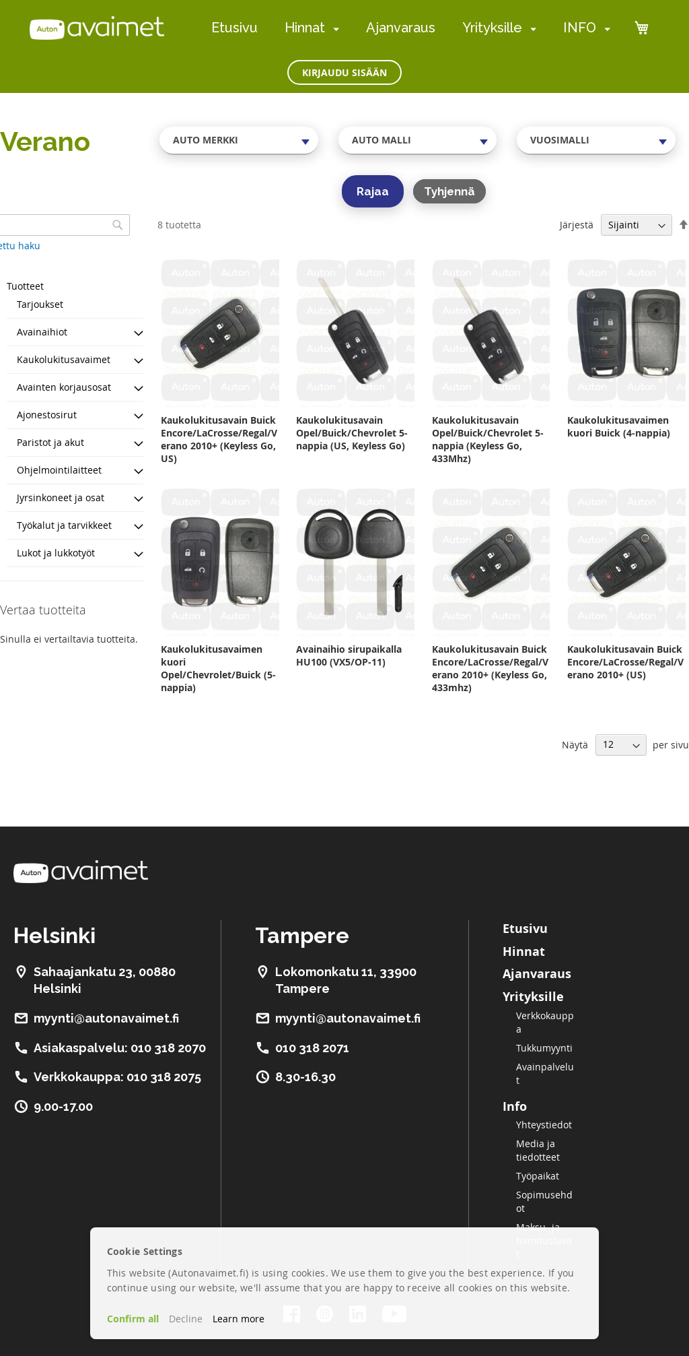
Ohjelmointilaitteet (59, 469)
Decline (186, 1318)
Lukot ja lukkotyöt (56, 552)
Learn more (238, 1318)
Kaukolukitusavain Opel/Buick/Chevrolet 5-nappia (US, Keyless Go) (352, 433)
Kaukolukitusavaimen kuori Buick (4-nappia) (618, 426)
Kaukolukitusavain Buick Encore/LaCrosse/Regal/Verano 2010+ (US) (625, 662)
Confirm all (133, 1318)
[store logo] (97, 27)
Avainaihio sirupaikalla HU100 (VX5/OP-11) (349, 655)
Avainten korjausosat (64, 387)
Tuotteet (25, 286)
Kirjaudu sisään (344, 72)
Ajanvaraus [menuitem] (400, 28)
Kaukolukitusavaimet (63, 359)
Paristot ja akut (50, 442)
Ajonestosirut (47, 414)
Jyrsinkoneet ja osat (60, 497)
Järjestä (576, 224)
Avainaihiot (42, 331)
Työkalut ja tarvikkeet (64, 525)
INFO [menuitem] (579, 28)
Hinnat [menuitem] (305, 28)
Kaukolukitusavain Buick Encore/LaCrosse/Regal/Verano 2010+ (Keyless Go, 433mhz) (490, 668)
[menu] (410, 28)
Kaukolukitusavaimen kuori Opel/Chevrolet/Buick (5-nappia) (218, 668)
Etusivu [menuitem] (234, 28)
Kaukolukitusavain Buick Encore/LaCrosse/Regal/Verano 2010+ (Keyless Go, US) (219, 439)
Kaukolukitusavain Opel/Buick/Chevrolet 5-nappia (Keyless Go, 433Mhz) (488, 439)
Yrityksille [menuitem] (492, 28)
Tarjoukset (40, 304)
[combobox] (238, 140)
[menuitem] (333, 28)
